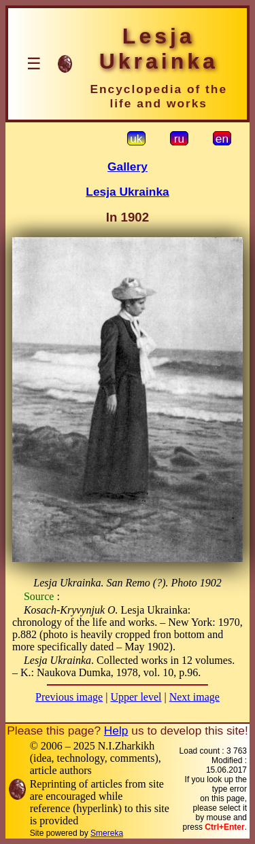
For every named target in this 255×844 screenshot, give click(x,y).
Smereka (106, 833)
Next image (194, 697)
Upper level (135, 697)
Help (116, 730)
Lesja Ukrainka (127, 191)
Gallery (127, 166)
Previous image (69, 697)
